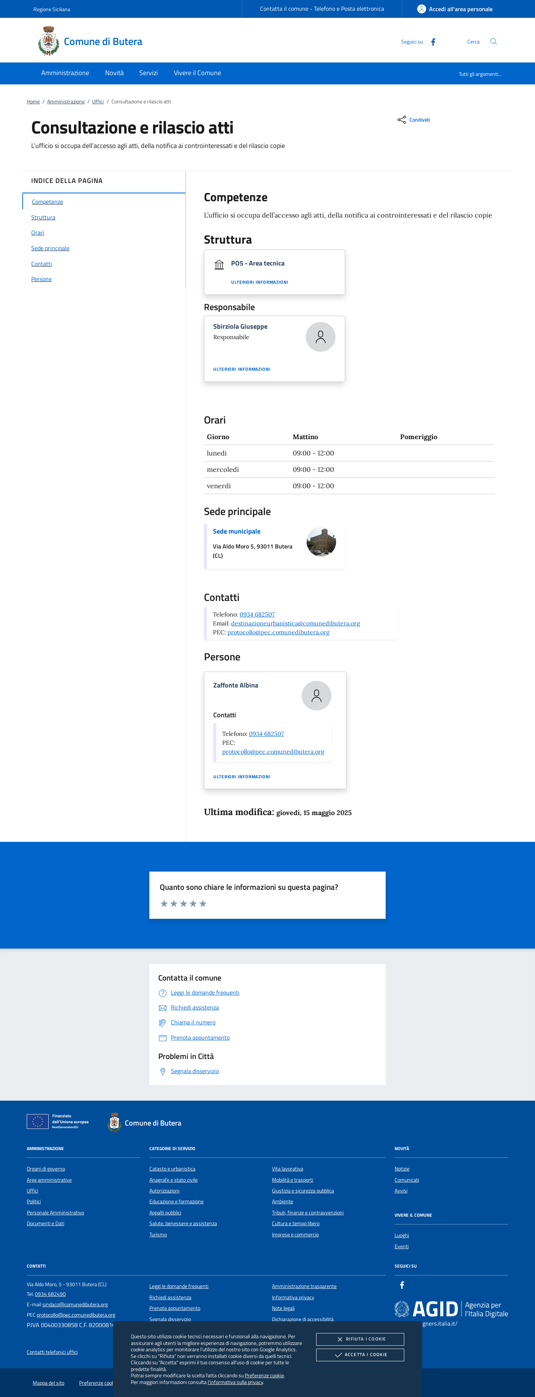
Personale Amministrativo (55, 1212)
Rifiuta (360, 1339)
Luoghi (402, 1235)
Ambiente (282, 1201)
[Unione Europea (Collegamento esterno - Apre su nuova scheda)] (60, 1123)
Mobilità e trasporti (292, 1180)
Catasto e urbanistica (172, 1169)
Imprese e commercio (295, 1234)
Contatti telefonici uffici (52, 1352)
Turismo (158, 1234)
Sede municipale (236, 531)
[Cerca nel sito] (494, 41)
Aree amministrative (49, 1180)
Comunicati (407, 1180)
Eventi (402, 1246)
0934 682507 (257, 614)
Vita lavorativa (287, 1169)
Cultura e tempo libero (296, 1223)
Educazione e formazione (176, 1201)
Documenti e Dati (45, 1223)
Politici (34, 1201)
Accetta (360, 1355)
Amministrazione (66, 101)
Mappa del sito (48, 1383)
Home (33, 101)
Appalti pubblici (165, 1212)
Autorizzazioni (164, 1191)
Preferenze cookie (264, 1375)
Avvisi (401, 1191)
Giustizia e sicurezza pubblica (303, 1191)
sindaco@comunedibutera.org (75, 1304)
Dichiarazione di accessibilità (303, 1319)
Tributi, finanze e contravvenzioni (308, 1212)
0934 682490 (50, 1294)
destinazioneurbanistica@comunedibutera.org (295, 623)
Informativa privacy (293, 1297)
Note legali (283, 1308)
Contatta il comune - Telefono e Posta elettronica (322, 8)
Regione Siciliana (51, 9)
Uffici (98, 101)
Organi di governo (46, 1169)
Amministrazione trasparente (304, 1286)
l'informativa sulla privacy (235, 1382)
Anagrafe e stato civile (173, 1180)
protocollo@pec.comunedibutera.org (278, 632)
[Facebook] (430, 41)
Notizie (402, 1169)
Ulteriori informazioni (259, 282)
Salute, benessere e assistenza (183, 1223)
